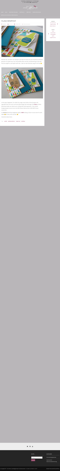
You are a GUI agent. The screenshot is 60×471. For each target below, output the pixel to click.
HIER (22, 112)
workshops (23, 121)
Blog (6, 12)
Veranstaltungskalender (51, 457)
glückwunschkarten (11, 121)
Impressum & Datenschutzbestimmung (9, 15)
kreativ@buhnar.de (34, 2)
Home (2, 12)
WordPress (57, 468)
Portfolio (22, 12)
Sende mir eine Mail (37, 12)
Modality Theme (49, 468)
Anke (35, 104)
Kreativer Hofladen (13, 12)
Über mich (28, 12)
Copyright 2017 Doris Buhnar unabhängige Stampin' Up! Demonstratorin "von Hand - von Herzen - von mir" (19, 468)
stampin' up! (18, 121)
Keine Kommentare (27, 24)
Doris (11, 24)
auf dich (5, 121)
